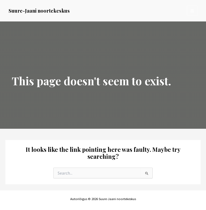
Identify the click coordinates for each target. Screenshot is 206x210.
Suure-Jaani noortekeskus (39, 10)
